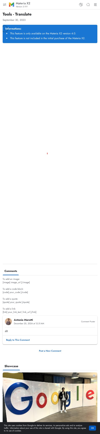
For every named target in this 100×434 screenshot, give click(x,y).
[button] (18, 340)
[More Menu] (95, 4)
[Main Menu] (4, 4)
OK (92, 428)
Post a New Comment (50, 350)
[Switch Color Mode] (81, 4)
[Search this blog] (88, 4)
